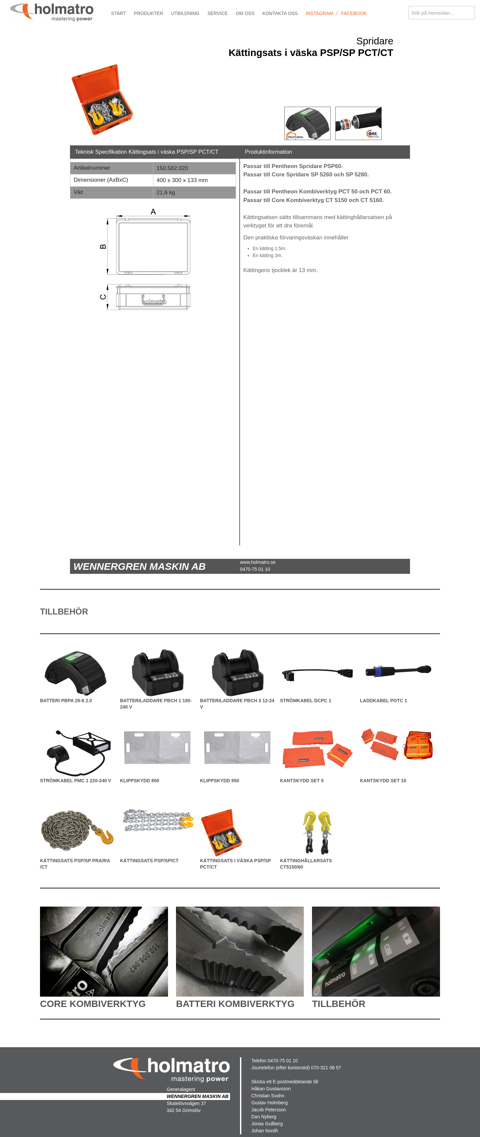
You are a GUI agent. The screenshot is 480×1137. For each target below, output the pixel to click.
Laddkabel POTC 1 (383, 700)
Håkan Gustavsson (271, 1088)
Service (217, 13)
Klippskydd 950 (219, 780)
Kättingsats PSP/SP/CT (149, 860)
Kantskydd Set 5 (302, 780)
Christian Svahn (267, 1095)
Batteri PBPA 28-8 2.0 (66, 700)
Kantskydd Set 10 (383, 780)
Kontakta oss (280, 13)
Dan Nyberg (263, 1116)
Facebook (354, 13)
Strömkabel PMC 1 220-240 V (75, 780)
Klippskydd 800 (139, 780)
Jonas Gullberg (267, 1123)
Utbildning (185, 13)
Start (118, 13)
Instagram (319, 13)
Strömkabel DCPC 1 (305, 700)
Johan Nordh (264, 1130)
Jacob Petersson (268, 1109)
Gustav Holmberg (269, 1102)
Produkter (148, 13)
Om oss (245, 13)
